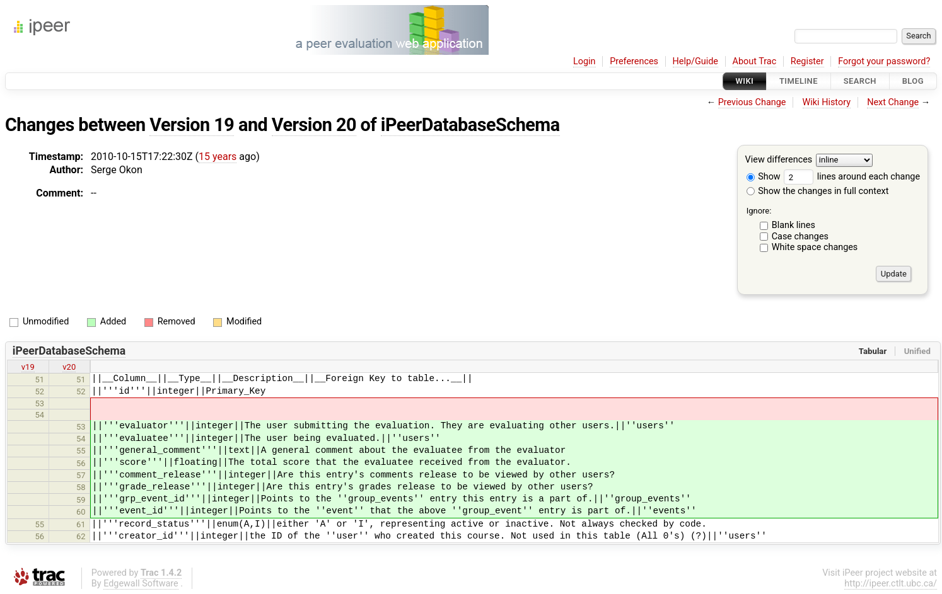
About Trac (755, 61)
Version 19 (191, 124)
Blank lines (793, 225)
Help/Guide (695, 61)
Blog (913, 81)
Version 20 (314, 124)
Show (764, 176)
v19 (28, 367)
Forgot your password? (884, 61)
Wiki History (827, 102)
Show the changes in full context (818, 191)
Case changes (800, 236)
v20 (69, 367)
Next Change (893, 102)
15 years (217, 157)
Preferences (634, 61)
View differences (779, 160)
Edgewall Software (140, 583)
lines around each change (852, 176)
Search (860, 81)
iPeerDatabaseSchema (470, 124)
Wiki (745, 81)
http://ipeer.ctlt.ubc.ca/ (890, 583)
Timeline (798, 81)
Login (584, 61)
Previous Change (752, 102)
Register (807, 61)
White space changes (815, 247)
